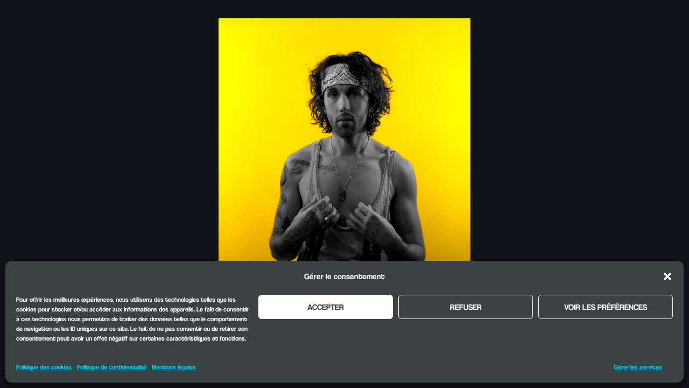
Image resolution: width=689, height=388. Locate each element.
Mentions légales (174, 367)
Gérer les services (638, 367)
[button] (667, 276)
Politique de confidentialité (111, 367)
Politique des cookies (44, 367)
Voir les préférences (605, 306)
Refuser (466, 306)
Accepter (325, 306)
